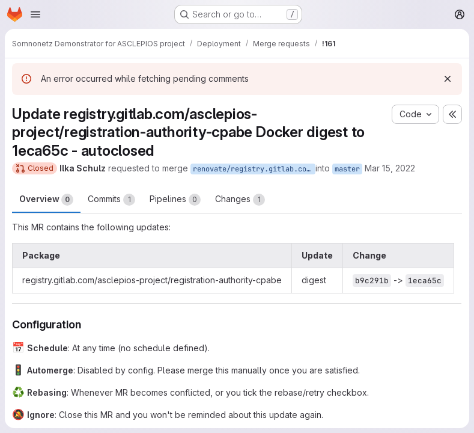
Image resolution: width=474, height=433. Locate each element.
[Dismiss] (447, 79)
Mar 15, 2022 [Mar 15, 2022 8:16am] (390, 168)
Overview (46, 200)
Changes (240, 200)
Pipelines (175, 200)
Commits (111, 200)
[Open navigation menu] (35, 14)
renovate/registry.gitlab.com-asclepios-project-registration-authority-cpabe (254, 169)
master (347, 169)
